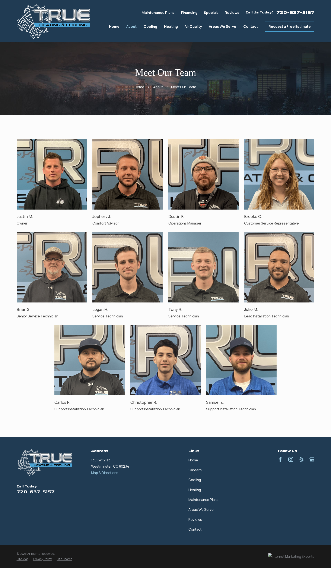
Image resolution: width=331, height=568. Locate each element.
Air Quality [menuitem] (193, 26)
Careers (195, 469)
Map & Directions (104, 472)
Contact (194, 529)
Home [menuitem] (114, 26)
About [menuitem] (131, 26)
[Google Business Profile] (311, 459)
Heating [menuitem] (171, 26)
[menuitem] (22, 559)
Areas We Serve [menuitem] (222, 26)
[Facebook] (280, 459)
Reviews (232, 12)
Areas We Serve (201, 509)
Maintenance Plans (158, 12)
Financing (189, 12)
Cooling (194, 479)
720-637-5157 (295, 12)
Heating (194, 489)
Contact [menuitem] (250, 26)
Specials (211, 12)
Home (193, 460)
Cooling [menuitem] (150, 26)
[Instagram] (290, 459)
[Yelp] (301, 459)
